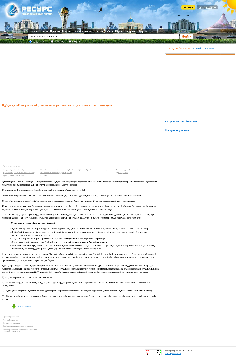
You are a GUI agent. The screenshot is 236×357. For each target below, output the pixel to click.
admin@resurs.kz (173, 353)
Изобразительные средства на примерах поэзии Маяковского (20, 330)
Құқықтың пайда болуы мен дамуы (93, 170)
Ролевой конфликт (10, 320)
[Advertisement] (83, 72)
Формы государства (11, 323)
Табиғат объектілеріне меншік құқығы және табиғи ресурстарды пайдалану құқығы (57, 172)
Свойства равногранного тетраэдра (18, 326)
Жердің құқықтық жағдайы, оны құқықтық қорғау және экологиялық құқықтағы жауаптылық (19, 172)
